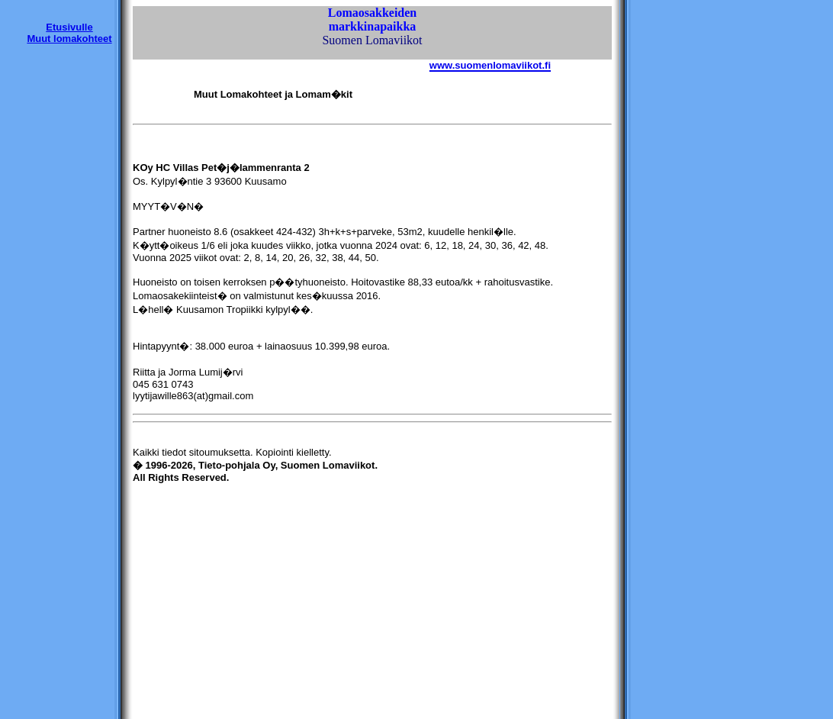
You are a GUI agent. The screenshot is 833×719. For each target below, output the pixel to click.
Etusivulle (69, 27)
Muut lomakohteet (69, 38)
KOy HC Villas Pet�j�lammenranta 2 (221, 167)
